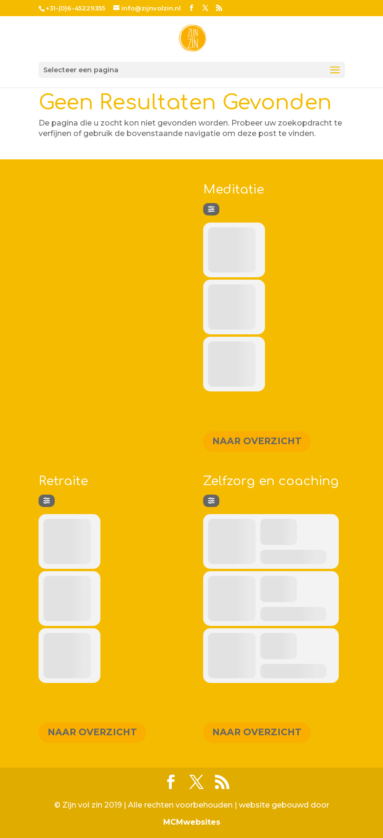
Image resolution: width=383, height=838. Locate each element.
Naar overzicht (257, 441)
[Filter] (211, 209)
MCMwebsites (191, 822)
